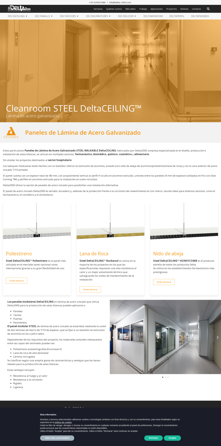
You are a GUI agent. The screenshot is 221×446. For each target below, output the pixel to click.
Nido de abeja (168, 253)
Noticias (184, 8)
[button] (208, 8)
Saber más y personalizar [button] (57, 438)
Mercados (130, 8)
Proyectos (171, 8)
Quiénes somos (114, 8)
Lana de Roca (94, 253)
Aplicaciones (157, 8)
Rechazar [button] (153, 438)
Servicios (98, 8)
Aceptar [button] (172, 438)
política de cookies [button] (63, 422)
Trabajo (143, 8)
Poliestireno (19, 253)
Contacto (196, 8)
